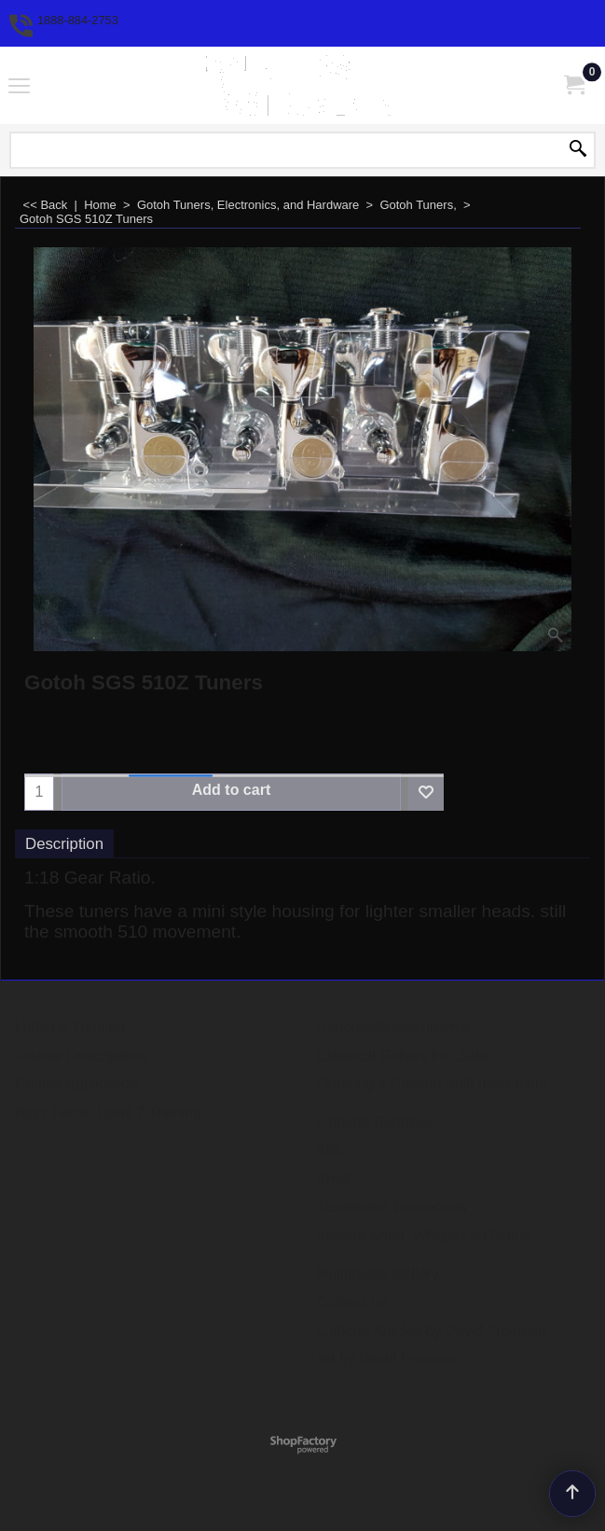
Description (64, 844)
